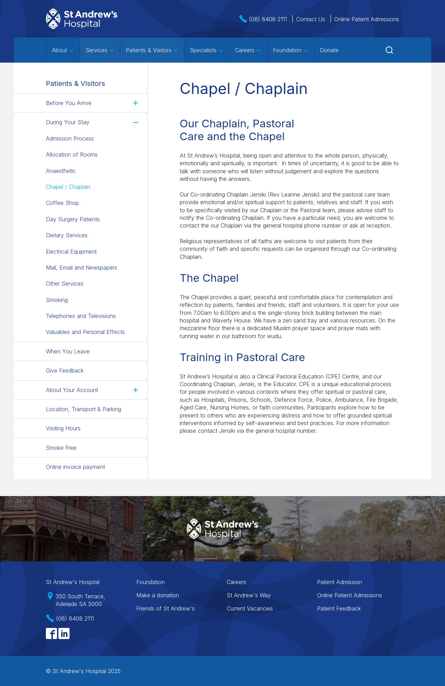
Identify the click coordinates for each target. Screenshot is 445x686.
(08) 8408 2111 (268, 19)
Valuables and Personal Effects (85, 331)
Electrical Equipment (71, 251)
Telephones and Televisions (81, 315)
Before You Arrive (68, 102)
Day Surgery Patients (73, 219)
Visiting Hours (63, 428)
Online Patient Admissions (366, 19)
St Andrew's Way (249, 595)
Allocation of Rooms (72, 154)
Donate (329, 50)
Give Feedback (65, 370)
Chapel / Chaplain (68, 186)
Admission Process (70, 138)
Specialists (207, 50)
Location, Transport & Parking (83, 409)
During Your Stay (67, 122)
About (63, 50)
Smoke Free (61, 447)
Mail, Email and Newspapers (81, 267)
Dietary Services (67, 235)
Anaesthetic (61, 170)
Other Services (64, 283)
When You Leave (68, 351)
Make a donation (157, 595)
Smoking (57, 299)
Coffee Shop (62, 202)
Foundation (290, 50)
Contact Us (310, 19)
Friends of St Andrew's (165, 608)
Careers (248, 50)
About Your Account (72, 389)
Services (100, 50)
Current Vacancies (250, 608)
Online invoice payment (75, 466)
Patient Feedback (339, 608)
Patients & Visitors (152, 50)
